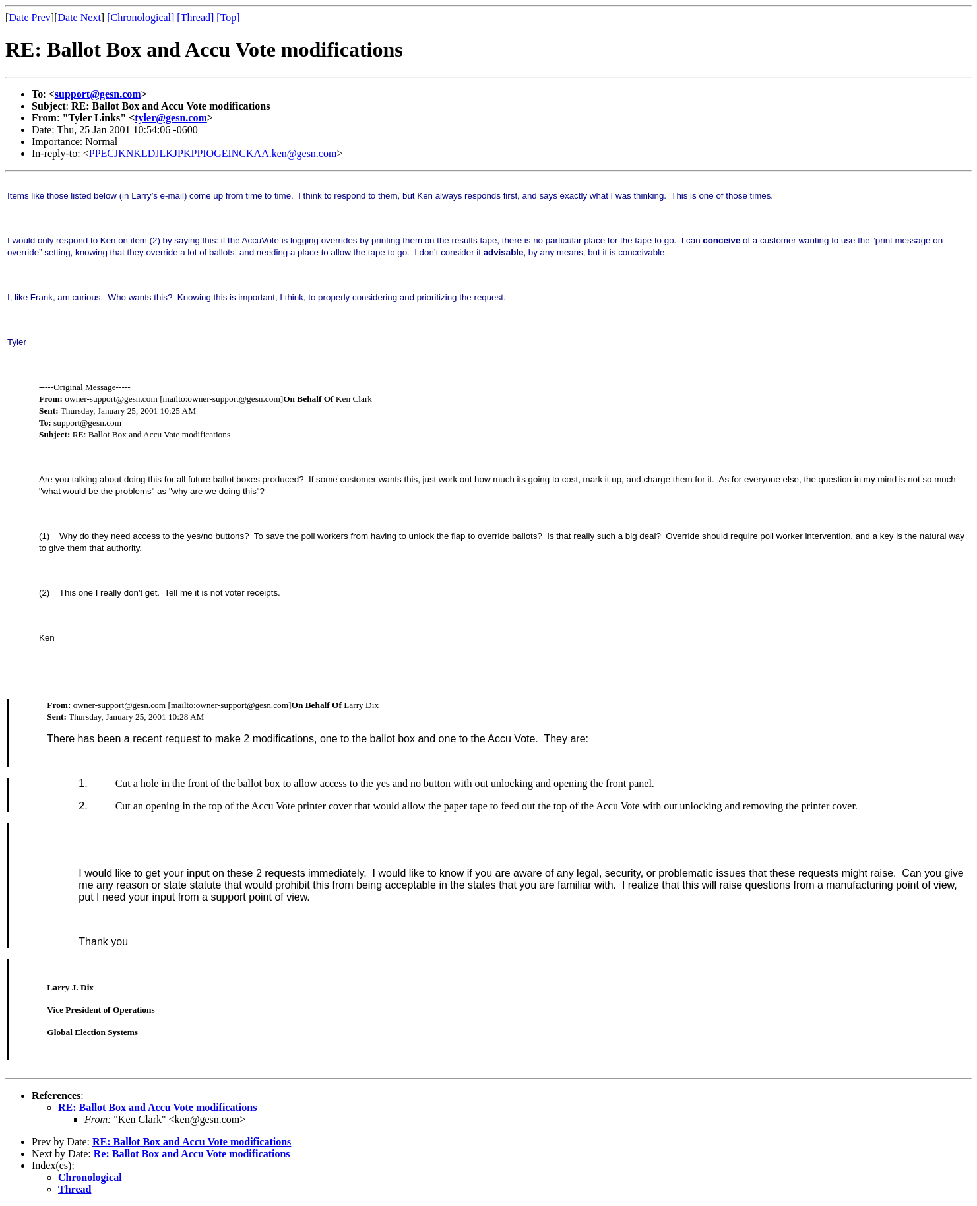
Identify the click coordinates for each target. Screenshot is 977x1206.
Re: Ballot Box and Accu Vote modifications (192, 1153)
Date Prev (30, 17)
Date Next (79, 17)
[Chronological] (140, 17)
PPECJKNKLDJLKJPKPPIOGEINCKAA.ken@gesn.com (213, 153)
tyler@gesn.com (171, 117)
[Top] (227, 17)
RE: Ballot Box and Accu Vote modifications (157, 1107)
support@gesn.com (98, 94)
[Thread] (195, 17)
